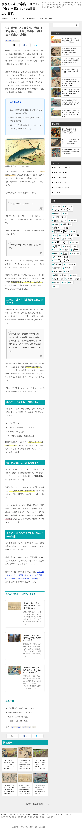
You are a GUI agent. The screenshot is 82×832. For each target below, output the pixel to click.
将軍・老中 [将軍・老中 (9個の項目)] (61, 242)
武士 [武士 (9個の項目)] (75, 249)
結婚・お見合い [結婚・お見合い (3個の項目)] (60, 275)
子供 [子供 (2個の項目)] (62, 235)
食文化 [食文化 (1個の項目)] (56, 286)
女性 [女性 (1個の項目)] (55, 235)
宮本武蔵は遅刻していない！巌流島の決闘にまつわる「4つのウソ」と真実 (70, 131)
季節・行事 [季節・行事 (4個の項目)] (74, 235)
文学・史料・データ (60, 172)
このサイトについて (45, 18)
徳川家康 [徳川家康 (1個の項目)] (67, 246)
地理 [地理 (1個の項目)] (74, 231)
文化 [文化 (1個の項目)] (75, 246)
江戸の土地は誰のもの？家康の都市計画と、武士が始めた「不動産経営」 (70, 151)
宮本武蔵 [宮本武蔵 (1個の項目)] (56, 239)
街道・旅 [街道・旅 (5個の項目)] (58, 279)
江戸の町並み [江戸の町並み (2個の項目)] (70, 264)
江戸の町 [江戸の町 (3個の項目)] (58, 264)
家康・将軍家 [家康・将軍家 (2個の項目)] (67, 239)
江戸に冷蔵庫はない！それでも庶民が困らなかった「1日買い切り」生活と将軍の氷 (70, 51)
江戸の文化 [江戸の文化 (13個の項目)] (61, 260)
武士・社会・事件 (60, 177)
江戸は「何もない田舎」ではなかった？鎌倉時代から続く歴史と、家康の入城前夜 (70, 141)
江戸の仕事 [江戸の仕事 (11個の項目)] (61, 257)
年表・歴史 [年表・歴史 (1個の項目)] (75, 242)
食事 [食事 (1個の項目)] (71, 282)
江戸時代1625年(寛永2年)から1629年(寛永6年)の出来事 (70, 71)
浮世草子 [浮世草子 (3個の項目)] (68, 268)
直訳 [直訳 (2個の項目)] (67, 272)
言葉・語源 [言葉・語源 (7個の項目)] (73, 279)
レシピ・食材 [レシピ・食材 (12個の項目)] (63, 209)
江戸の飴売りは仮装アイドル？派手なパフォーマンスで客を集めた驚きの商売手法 (9, 789)
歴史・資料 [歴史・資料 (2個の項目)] (75, 253)
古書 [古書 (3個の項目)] (56, 224)
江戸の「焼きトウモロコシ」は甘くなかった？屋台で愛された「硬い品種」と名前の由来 (40, 764)
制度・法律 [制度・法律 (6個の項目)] (60, 220)
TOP (26, 814)
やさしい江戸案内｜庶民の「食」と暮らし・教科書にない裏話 (20, 8)
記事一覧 (5, 18)
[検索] (66, 25)
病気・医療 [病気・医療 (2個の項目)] (58, 272)
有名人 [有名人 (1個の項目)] (56, 249)
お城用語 (15, 18)
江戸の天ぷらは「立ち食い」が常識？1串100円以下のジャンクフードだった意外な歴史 (24, 789)
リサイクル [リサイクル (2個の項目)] (68, 206)
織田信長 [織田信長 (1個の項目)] (73, 275)
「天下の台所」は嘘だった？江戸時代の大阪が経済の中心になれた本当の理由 (70, 61)
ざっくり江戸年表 (29, 18)
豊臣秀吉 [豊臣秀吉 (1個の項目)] (56, 282)
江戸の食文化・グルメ (12, 40)
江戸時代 (57, 192)
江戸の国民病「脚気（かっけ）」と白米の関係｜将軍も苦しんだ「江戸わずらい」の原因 (24, 764)
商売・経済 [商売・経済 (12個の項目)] (61, 231)
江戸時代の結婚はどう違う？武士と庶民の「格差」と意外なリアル (70, 40)
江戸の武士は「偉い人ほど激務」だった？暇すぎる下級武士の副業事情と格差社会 (70, 92)
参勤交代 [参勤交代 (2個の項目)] (73, 221)
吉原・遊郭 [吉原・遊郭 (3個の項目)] (66, 224)
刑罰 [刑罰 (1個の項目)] (66, 213)
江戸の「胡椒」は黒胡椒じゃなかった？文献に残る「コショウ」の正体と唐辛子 (9, 764)
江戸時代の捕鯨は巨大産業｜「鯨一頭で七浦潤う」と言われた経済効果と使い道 (40, 789)
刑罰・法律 (26, 727)
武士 (34, 727)
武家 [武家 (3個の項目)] (56, 253)
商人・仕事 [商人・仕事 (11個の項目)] (61, 228)
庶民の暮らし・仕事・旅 (62, 168)
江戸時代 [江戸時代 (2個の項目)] (57, 268)
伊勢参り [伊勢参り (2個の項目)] (57, 213)
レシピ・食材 (16, 727)
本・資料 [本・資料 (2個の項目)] (65, 250)
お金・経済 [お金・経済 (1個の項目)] (57, 206)
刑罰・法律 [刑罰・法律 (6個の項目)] (60, 217)
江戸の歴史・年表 (60, 182)
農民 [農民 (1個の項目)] (64, 282)
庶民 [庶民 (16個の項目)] (57, 246)
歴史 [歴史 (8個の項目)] (64, 253)
